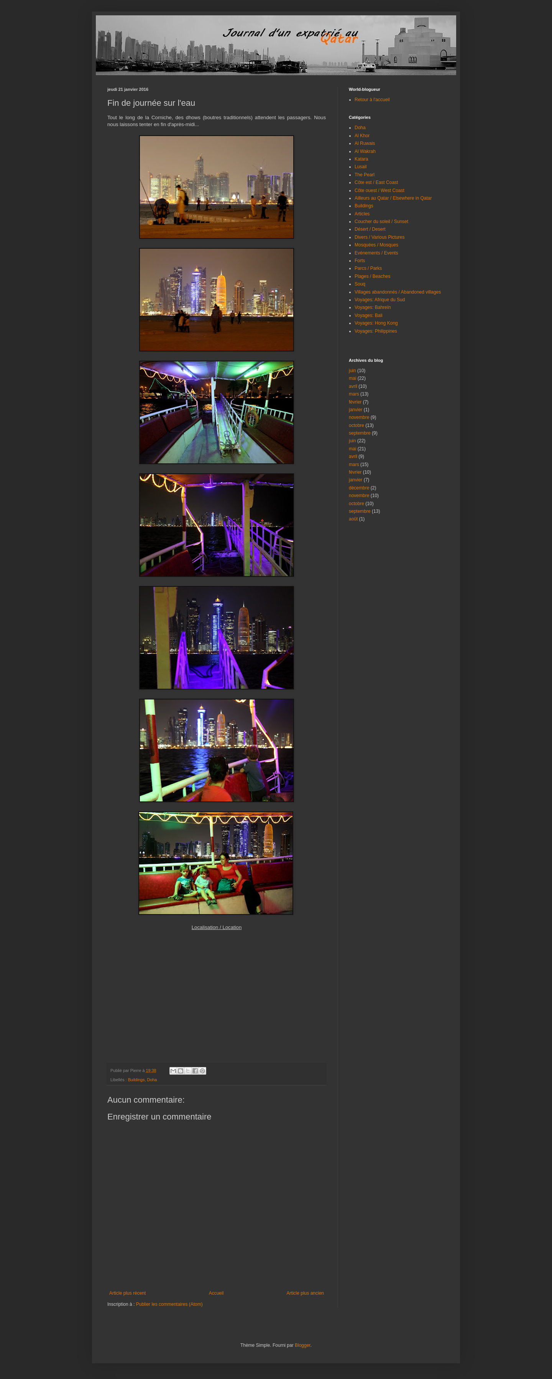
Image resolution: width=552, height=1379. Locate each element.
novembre (359, 417)
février (355, 402)
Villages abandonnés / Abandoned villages (398, 292)
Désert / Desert (370, 229)
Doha (152, 1079)
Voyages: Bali (369, 315)
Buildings (136, 1079)
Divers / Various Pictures (379, 237)
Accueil (216, 1293)
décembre (359, 488)
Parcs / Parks (368, 268)
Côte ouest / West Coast (379, 190)
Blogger (302, 1345)
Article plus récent (127, 1293)
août (353, 519)
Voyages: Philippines (376, 331)
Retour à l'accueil (372, 99)
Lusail (360, 166)
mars (354, 394)
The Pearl (365, 174)
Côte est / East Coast (376, 182)
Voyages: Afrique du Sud (380, 299)
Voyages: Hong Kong (376, 323)
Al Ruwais (365, 143)
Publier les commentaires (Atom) (169, 1304)
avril (353, 386)
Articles (362, 214)
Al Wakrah (365, 151)
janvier (355, 409)
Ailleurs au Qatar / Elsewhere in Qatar (393, 198)
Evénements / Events (376, 253)
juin (352, 370)
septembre (360, 433)
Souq (360, 284)
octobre (356, 425)
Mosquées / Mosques (376, 245)
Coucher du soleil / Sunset (381, 221)
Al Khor (362, 135)
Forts (360, 260)
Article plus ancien (305, 1293)
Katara (361, 159)
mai (352, 378)
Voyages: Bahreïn (373, 307)
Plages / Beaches (372, 276)
